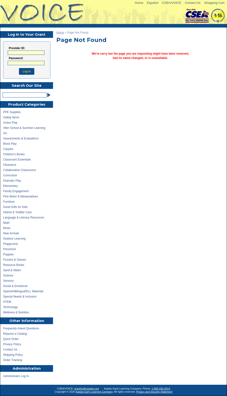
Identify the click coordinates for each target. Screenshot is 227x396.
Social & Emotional (15, 286)
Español (152, 3)
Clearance (9, 164)
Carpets (8, 149)
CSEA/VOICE (171, 3)
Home (139, 3)
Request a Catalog (15, 333)
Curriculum (10, 175)
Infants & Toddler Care (17, 212)
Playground (10, 244)
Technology (10, 307)
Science (8, 275)
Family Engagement (16, 191)
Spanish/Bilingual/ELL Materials (23, 291)
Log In (26, 71)
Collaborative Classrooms (19, 170)
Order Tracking (12, 360)
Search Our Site (27, 85)
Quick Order (11, 339)
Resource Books (13, 265)
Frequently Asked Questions (21, 328)
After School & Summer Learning (24, 128)
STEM (7, 302)
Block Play (10, 143)
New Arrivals (11, 233)
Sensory (8, 280)
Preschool (9, 249)
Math (6, 222)
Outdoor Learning (14, 238)
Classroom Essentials (17, 159)
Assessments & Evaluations (21, 138)
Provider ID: (17, 48)
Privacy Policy (12, 344)
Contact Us (192, 3)
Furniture (9, 201)
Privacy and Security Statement (154, 391)
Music (7, 228)
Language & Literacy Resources (23, 217)
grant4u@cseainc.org (86, 388)
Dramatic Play (12, 180)
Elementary (10, 186)
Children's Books (14, 154)
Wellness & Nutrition (16, 312)
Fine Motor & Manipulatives (20, 196)
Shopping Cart (214, 3)
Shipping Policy (13, 354)
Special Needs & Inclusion (19, 296)
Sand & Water (12, 270)
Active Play (10, 122)
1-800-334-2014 (161, 388)
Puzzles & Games (14, 259)
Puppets (8, 254)
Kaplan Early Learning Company (94, 391)
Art (5, 133)
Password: (16, 58)
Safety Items (11, 117)
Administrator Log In (16, 376)
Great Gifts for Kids (15, 207)
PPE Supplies (12, 112)
